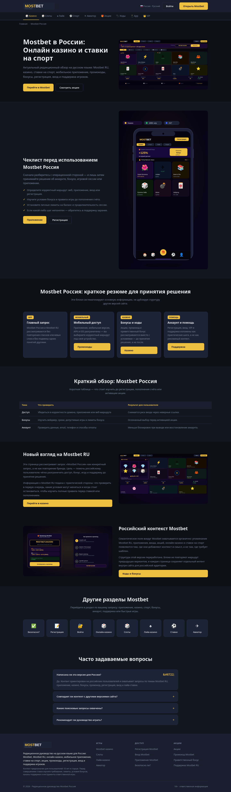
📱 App (134, 15)
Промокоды (85, 346)
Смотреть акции (69, 87)
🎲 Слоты (47, 15)
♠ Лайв (60, 15)
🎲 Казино (31, 15)
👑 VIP (146, 15)
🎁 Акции (106, 15)
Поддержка (178, 346)
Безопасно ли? (143, 765)
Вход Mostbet (142, 754)
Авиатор (100, 765)
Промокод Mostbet (184, 754)
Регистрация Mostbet (146, 749)
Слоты (99, 754)
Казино (128, 350)
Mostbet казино (104, 749)
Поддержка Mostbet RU (186, 765)
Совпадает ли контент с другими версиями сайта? (87, 696)
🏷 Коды (120, 15)
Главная (23, 23)
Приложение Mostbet (146, 759)
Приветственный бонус (186, 759)
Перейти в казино (38, 503)
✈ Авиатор (90, 15)
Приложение (35, 219)
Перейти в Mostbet (38, 87)
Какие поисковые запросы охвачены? (80, 708)
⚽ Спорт (74, 15)
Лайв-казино (103, 759)
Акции (177, 749)
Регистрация (60, 219)
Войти (169, 6)
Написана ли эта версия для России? (79, 674)
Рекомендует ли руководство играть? (79, 719)
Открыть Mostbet (193, 6)
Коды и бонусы (132, 573)
